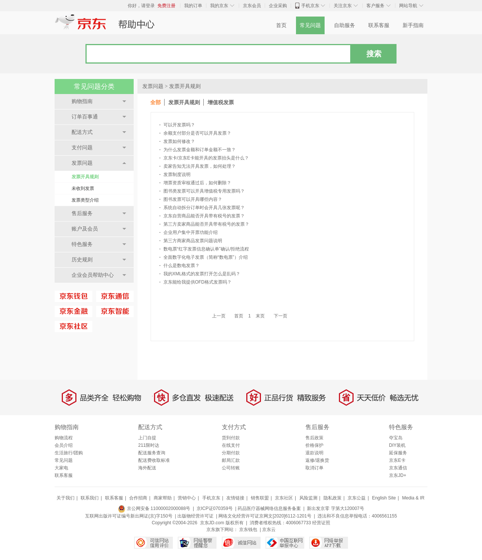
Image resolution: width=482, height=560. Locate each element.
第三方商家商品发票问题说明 (190, 240)
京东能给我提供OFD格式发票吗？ (195, 282)
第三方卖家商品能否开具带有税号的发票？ (204, 224)
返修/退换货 (317, 460)
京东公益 (357, 498)
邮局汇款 (231, 460)
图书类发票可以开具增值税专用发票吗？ (202, 191)
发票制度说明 (175, 174)
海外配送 (147, 467)
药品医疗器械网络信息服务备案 (269, 508)
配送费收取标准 (154, 460)
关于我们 (65, 498)
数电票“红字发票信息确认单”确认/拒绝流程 (204, 249)
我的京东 (219, 5)
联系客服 (378, 25)
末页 (260, 316)
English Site (384, 498)
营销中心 (187, 498)
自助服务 (344, 25)
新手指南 (413, 25)
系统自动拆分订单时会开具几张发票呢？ (202, 207)
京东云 (269, 529)
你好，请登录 (141, 5)
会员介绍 (64, 445)
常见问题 (310, 25)
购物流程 (64, 437)
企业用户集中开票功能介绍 (188, 232)
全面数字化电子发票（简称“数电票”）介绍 (203, 257)
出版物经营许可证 (195, 516)
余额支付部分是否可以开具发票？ (195, 133)
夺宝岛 (396, 437)
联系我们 (90, 498)
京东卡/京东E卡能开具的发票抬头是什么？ (204, 158)
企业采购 (278, 5)
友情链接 (235, 498)
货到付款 (231, 437)
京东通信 (398, 467)
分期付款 (231, 452)
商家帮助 (163, 498)
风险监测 (308, 498)
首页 (281, 25)
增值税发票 (220, 102)
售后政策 (314, 437)
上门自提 (147, 437)
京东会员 (252, 5)
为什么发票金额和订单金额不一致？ (197, 149)
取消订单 (314, 467)
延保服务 (398, 452)
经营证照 (321, 522)
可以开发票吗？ (177, 124)
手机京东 (310, 5)
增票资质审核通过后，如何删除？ (195, 182)
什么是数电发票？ (179, 265)
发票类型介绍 (85, 200)
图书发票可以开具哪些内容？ (190, 199)
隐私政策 (332, 498)
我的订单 (193, 5)
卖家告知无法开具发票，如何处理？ (197, 166)
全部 (155, 102)
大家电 (61, 467)
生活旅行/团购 (69, 452)
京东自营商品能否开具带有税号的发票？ (202, 216)
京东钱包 (248, 529)
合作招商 (138, 498)
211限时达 (148, 445)
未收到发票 (83, 188)
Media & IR (413, 498)
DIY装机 (397, 445)
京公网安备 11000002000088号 (154, 508)
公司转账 (231, 467)
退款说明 (314, 452)
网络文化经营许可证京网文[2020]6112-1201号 (264, 516)
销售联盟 (260, 498)
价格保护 (314, 445)
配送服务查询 (151, 452)
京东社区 (284, 498)
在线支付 (231, 445)
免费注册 (166, 5)
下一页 (280, 316)
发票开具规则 (85, 176)
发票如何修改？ (177, 141)
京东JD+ (397, 475)
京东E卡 (397, 460)
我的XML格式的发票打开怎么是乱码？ (199, 273)
